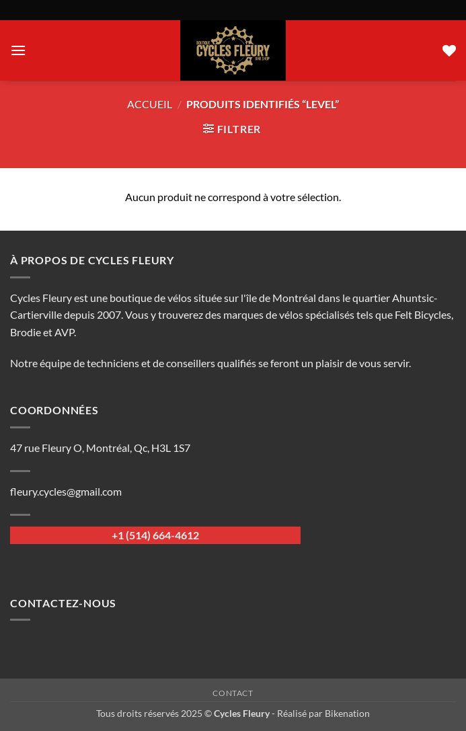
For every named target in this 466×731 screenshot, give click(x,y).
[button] (18, 50)
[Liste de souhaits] (449, 50)
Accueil (149, 104)
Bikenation (347, 713)
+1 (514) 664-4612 (155, 535)
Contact (232, 693)
